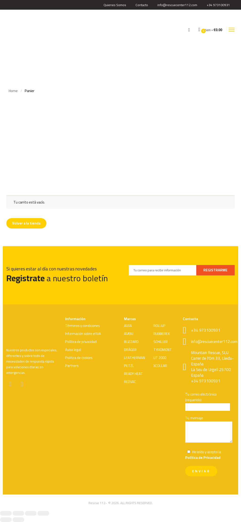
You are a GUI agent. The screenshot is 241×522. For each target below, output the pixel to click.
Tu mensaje (208, 429)
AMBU (128, 333)
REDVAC (130, 381)
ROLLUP (159, 325)
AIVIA (128, 325)
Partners (72, 365)
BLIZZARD (131, 341)
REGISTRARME (215, 270)
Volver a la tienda (26, 223)
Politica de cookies (78, 357)
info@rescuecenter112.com (177, 5)
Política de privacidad (80, 341)
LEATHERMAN (134, 357)
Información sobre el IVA (83, 333)
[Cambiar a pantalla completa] (18, 513)
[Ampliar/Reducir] (6, 513)
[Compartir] (31, 513)
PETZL (129, 365)
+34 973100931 (218, 5)
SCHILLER (160, 341)
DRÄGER (130, 349)
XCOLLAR (160, 365)
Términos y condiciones (82, 325)
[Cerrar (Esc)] (43, 513)
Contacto (142, 5)
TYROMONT (162, 349)
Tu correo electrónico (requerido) (208, 401)
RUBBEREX (161, 333)
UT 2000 (159, 357)
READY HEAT (133, 373)
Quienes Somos (115, 5)
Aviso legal (73, 349)
